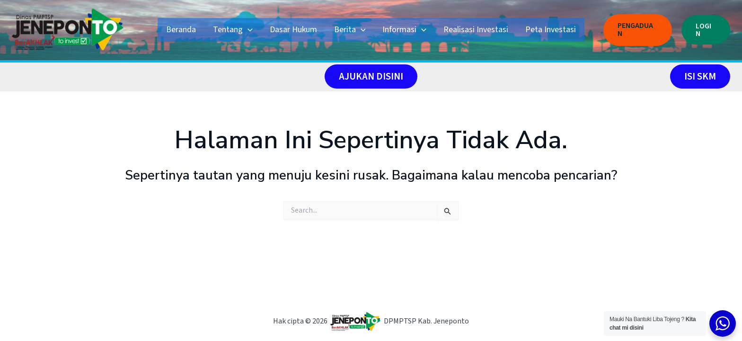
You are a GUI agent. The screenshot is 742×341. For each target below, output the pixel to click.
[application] (248, 30)
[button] (637, 29)
